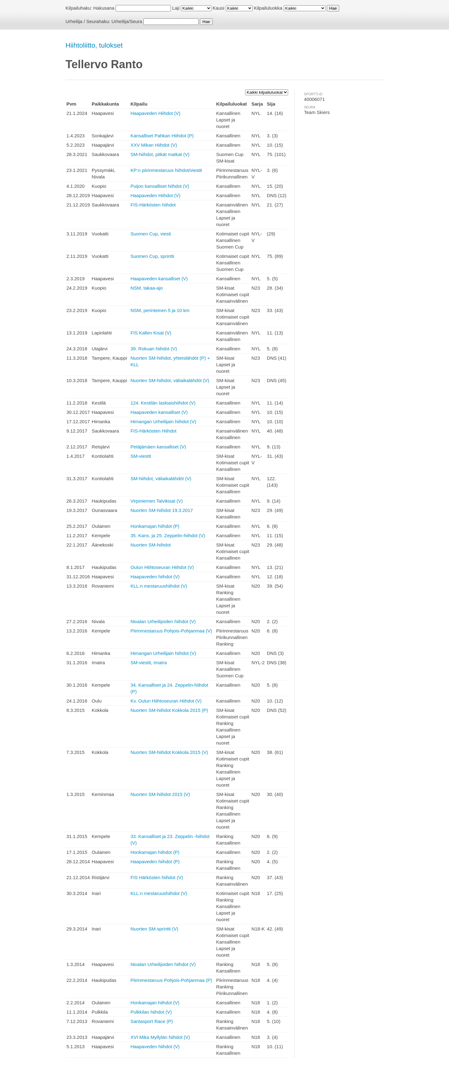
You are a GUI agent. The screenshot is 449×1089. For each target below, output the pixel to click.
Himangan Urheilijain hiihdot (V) (163, 421)
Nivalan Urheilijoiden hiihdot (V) (163, 621)
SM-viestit (140, 456)
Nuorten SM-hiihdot (150, 544)
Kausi (218, 8)
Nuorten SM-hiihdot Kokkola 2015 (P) (169, 710)
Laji (175, 8)
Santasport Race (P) (151, 1021)
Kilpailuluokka (268, 8)
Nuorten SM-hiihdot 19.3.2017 (161, 510)
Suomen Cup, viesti (150, 233)
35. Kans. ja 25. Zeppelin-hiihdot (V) (167, 535)
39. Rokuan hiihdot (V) (153, 348)
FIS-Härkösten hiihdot (153, 204)
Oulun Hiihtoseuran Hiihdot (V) (162, 567)
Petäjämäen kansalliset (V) (158, 446)
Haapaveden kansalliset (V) (158, 278)
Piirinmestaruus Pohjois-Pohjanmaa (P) (171, 980)
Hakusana (103, 8)
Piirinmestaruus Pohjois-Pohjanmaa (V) (171, 630)
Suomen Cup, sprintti (152, 256)
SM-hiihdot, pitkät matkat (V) (159, 154)
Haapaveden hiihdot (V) (155, 576)
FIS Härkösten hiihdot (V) (156, 877)
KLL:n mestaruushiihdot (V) (158, 586)
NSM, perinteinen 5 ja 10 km (159, 310)
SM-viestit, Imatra (148, 662)
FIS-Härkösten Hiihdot (153, 430)
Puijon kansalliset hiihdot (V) (159, 186)
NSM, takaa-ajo (146, 288)
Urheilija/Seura (127, 21)
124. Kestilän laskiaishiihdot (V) (162, 402)
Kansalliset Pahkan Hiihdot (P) (162, 135)
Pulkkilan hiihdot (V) (151, 1012)
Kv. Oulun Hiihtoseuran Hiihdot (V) (165, 700)
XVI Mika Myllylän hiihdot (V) (160, 1037)
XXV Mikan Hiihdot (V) (153, 145)
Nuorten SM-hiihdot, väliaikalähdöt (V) (169, 380)
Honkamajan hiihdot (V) (154, 1002)
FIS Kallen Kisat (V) (150, 332)
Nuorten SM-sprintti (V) (154, 928)
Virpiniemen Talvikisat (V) (156, 501)
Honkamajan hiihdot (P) (154, 526)
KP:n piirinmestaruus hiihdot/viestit (166, 170)
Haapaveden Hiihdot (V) (155, 113)
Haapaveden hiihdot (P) (155, 861)
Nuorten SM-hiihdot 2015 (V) (160, 794)
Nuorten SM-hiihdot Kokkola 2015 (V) (169, 752)
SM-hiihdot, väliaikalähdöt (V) (160, 478)
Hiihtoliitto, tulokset (94, 45)
